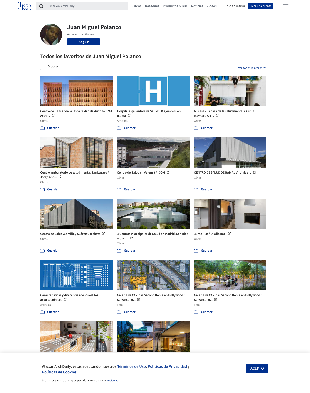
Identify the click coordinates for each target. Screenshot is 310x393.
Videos (212, 6)
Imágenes (152, 6)
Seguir (84, 42)
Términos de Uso (131, 366)
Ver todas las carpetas (252, 68)
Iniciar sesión (235, 6)
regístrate (113, 380)
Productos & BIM (175, 6)
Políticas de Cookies (59, 372)
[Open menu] (285, 6)
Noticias (197, 6)
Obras (136, 6)
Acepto (257, 368)
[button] (50, 67)
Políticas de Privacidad (167, 366)
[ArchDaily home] (25, 6)
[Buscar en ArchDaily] (85, 6)
